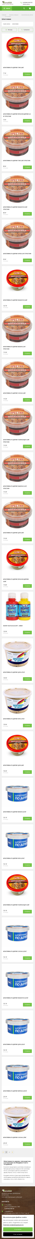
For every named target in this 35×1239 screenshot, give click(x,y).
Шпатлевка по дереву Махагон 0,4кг (15, 300)
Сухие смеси (6, 24)
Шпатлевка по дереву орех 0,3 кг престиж (17, 253)
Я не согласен (18, 1234)
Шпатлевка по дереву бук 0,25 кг (14, 858)
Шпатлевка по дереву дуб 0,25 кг (14, 1044)
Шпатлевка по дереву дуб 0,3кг (13, 532)
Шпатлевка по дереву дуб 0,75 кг (14, 672)
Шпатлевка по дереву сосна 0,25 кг (15, 951)
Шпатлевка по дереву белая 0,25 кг (14, 811)
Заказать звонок (26, 4)
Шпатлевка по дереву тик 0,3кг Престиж (16, 160)
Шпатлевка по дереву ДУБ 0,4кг (13, 765)
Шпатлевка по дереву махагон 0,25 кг (15, 998)
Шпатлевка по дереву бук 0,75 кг (14, 718)
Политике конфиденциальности (13, 1225)
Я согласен (17, 1229)
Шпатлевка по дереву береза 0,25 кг (15, 1091)
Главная (4, 14)
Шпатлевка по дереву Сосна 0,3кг (14, 393)
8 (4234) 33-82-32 (27, 2)
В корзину (27, 74)
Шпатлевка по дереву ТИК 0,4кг (13, 67)
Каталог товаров (13, 14)
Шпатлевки (15, 24)
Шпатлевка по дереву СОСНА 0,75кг (14, 1137)
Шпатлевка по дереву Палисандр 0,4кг (16, 905)
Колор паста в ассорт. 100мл (13, 625)
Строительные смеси (27, 14)
